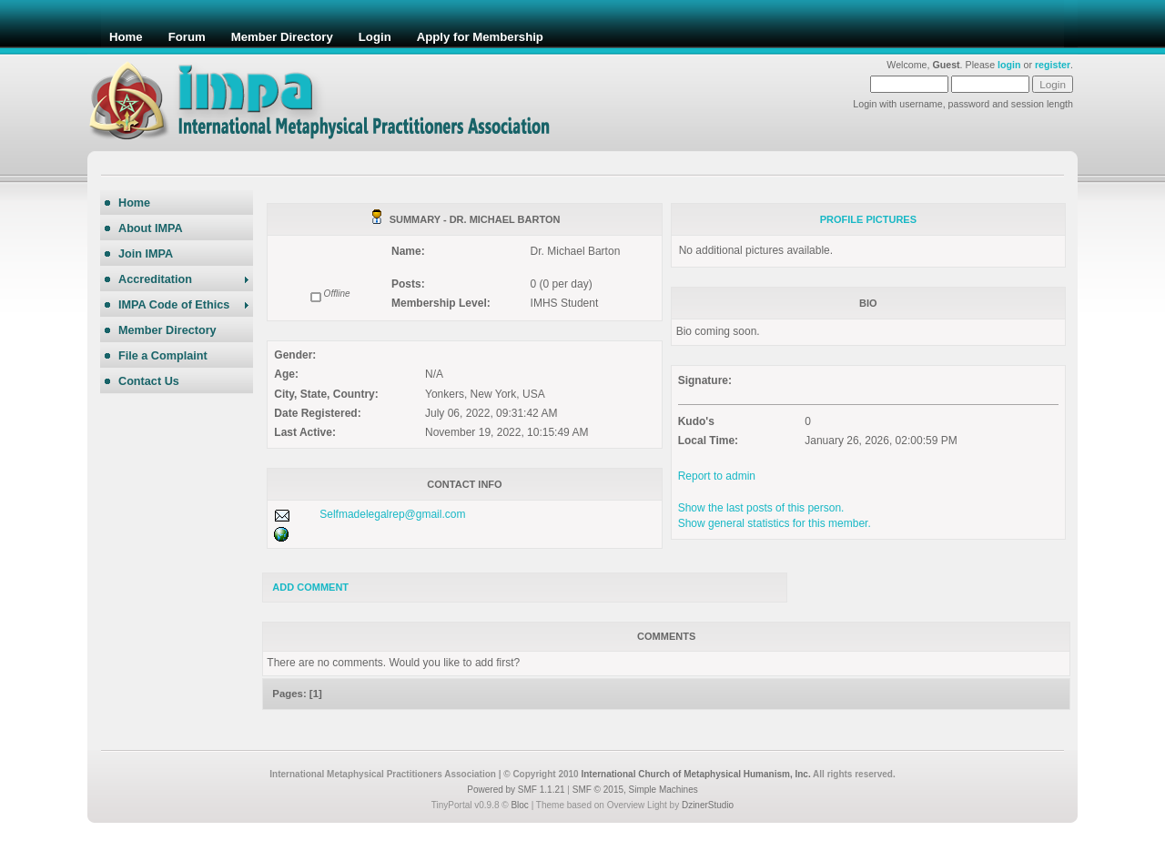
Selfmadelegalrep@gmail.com (392, 514)
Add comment (310, 587)
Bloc (519, 805)
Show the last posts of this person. (761, 508)
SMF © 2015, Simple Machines (635, 790)
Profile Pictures (868, 219)
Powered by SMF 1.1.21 (515, 790)
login (1009, 64)
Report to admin (716, 476)
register (1052, 64)
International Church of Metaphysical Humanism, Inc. (695, 774)
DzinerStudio (708, 805)
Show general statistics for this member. (774, 523)
